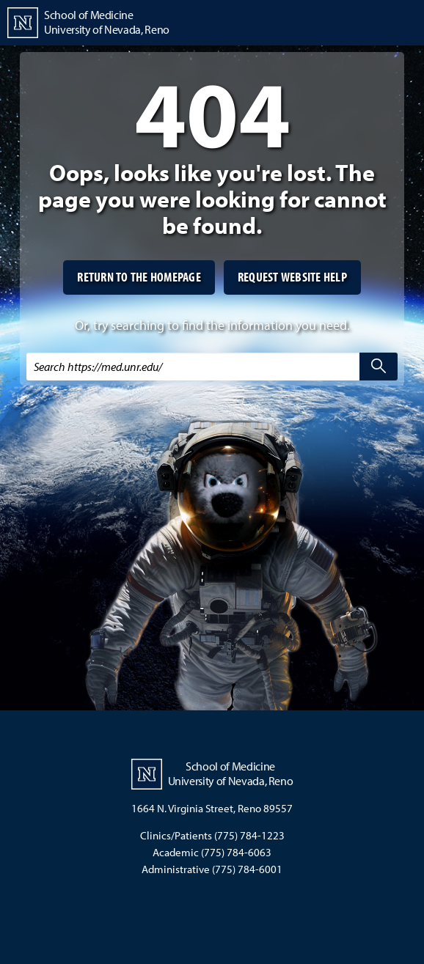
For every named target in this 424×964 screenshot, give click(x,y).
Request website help (292, 276)
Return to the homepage (139, 276)
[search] (378, 366)
